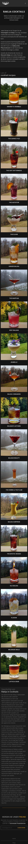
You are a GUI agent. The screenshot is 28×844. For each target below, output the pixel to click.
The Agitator (14, 202)
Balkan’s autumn (14, 426)
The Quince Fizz (14, 138)
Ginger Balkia (14, 266)
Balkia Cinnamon (14, 394)
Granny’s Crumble (14, 106)
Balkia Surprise (14, 522)
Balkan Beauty (14, 458)
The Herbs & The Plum (14, 490)
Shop (14, 843)
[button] (25, 3)
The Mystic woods (14, 554)
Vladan (14, 617)
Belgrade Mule (14, 649)
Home (14, 838)
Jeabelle (14, 362)
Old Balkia (14, 586)
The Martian (14, 298)
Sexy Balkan (14, 330)
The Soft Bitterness (14, 170)
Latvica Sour (14, 681)
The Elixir (14, 234)
